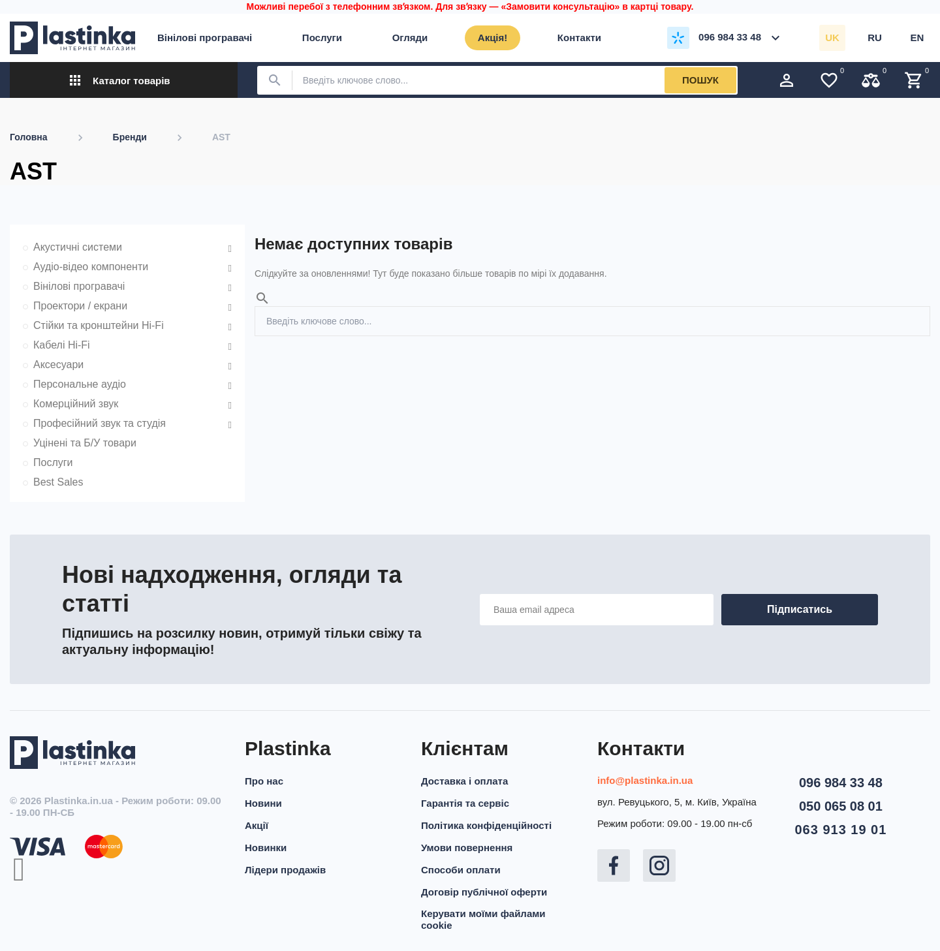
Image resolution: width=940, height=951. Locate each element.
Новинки (266, 847)
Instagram (659, 865)
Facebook (613, 865)
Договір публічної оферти (484, 891)
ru (875, 37)
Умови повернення (466, 847)
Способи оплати (461, 869)
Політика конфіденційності (486, 825)
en (917, 37)
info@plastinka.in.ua (645, 780)
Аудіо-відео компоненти (90, 266)
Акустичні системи (77, 247)
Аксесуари (58, 364)
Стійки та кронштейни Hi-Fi (98, 325)
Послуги (53, 462)
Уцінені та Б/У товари (84, 442)
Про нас (264, 781)
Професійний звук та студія (99, 423)
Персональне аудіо (79, 384)
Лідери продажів (285, 869)
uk (832, 37)
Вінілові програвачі (79, 286)
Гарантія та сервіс (465, 803)
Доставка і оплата (464, 781)
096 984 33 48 (841, 782)
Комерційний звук (75, 403)
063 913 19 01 (840, 829)
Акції (256, 825)
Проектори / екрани (80, 305)
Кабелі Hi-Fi (61, 345)
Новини (263, 803)
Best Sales (58, 482)
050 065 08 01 (841, 806)
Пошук (700, 80)
